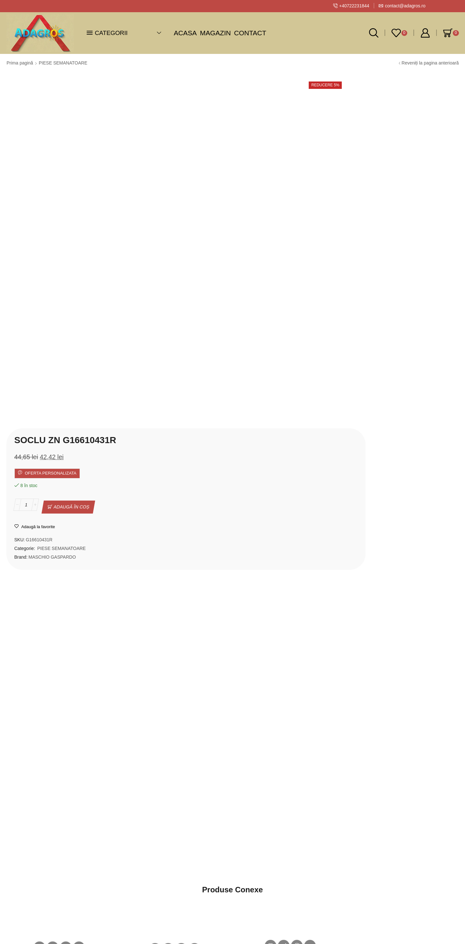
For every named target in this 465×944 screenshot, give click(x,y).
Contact (250, 33)
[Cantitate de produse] (215, 160)
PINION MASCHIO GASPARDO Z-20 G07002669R (280, 684)
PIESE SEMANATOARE (63, 62)
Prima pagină (20, 62)
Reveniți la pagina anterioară (430, 62)
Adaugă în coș (261, 160)
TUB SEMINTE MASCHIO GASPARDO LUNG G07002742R (59, 687)
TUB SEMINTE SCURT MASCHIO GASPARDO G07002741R (161, 691)
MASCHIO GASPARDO (241, 207)
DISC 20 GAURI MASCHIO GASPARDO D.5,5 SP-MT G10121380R (399, 698)
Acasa (185, 33)
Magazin (215, 33)
